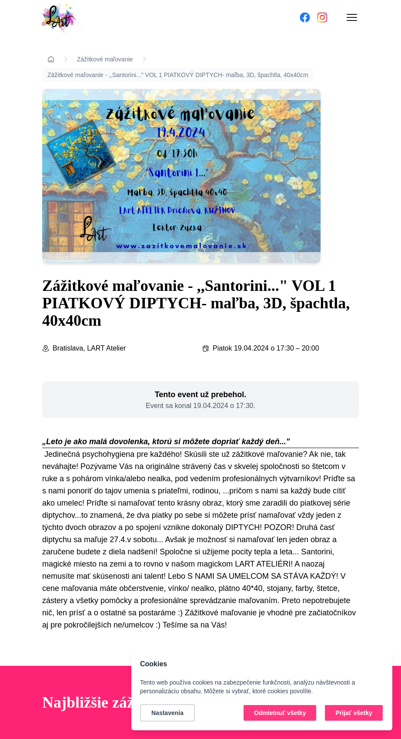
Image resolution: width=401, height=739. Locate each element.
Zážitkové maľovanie (105, 59)
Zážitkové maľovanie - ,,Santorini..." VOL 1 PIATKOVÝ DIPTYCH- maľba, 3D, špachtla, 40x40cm (177, 74)
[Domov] (157, 17)
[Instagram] (322, 17)
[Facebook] (305, 17)
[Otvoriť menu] (352, 17)
